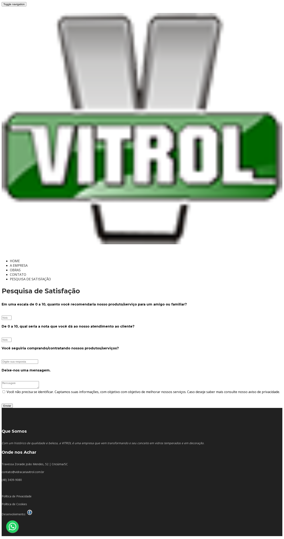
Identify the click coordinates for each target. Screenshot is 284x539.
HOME (15, 261)
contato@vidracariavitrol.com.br (23, 473)
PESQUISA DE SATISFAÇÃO (30, 279)
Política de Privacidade (17, 497)
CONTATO (18, 274)
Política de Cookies (14, 505)
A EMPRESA (19, 265)
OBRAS (15, 270)
